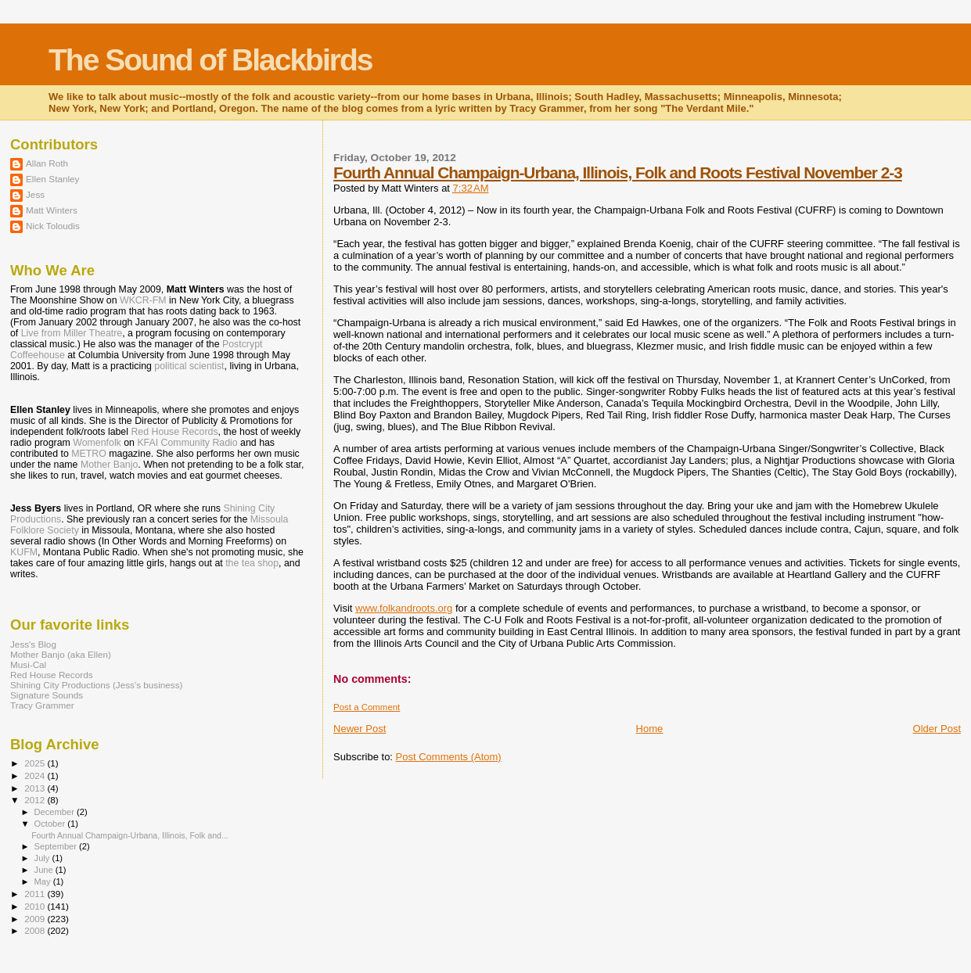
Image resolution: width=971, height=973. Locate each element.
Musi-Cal (28, 664)
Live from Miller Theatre (71, 333)
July (43, 858)
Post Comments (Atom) (449, 757)
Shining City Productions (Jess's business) (96, 685)
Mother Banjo (109, 464)
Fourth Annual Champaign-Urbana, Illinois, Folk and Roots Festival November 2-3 (617, 172)
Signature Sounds (46, 695)
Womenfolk (97, 442)
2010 (35, 906)
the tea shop (252, 563)
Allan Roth (47, 163)
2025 (35, 763)
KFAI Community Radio (187, 442)
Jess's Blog (33, 644)
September (57, 846)
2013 (35, 788)
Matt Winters (51, 210)
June (45, 869)
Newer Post (359, 728)
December (55, 812)
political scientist (189, 366)
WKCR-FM (143, 300)
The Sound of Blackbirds (210, 60)
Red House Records (174, 431)
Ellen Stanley (52, 179)
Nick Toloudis (53, 226)
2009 (35, 919)
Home (650, 728)
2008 (35, 930)
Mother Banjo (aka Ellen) (60, 654)
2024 (35, 775)
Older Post (937, 728)
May (43, 881)
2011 (35, 894)
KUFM (24, 552)
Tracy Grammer (42, 705)
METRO (88, 453)
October (51, 823)
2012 (35, 800)
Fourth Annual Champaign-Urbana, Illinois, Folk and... (129, 835)
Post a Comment (366, 707)
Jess (35, 194)
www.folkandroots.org (403, 608)
